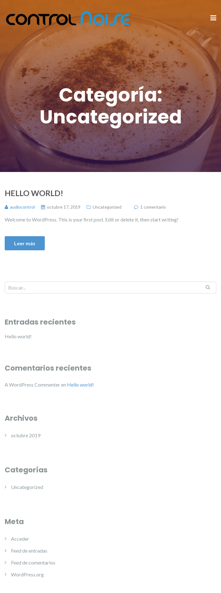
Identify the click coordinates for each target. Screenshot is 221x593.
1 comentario (153, 207)
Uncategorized (107, 207)
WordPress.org (27, 574)
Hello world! (34, 193)
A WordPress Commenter (32, 385)
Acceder (20, 539)
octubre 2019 (25, 435)
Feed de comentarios (33, 562)
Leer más (24, 243)
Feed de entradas (29, 551)
